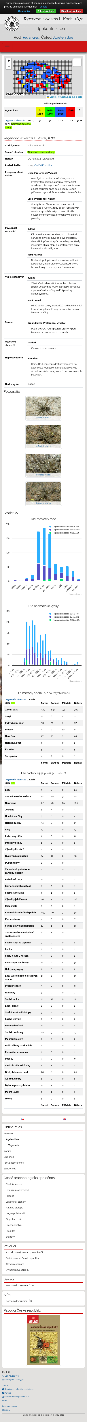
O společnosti (13, 1219)
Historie (10, 1196)
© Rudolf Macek (43, 417)
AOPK (4, 1400)
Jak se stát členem (16, 1201)
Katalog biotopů (14, 1207)
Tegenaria (14, 1145)
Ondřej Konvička (43, 165)
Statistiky (6, 1410)
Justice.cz (6, 1385)
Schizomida (10, 1168)
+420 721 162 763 (11, 1376)
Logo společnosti (15, 1213)
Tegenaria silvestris (15, 699)
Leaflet (51, 97)
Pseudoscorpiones (14, 1162)
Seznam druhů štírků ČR (19, 1301)
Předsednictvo (14, 1225)
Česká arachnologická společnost (18, 1389)
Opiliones (9, 1157)
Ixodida (8, 1151)
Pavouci (7, 1393)
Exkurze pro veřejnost (17, 1190)
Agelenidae (63, 37)
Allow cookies (46, 11)
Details (43, 6)
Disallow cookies (71, 11)
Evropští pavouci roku (17, 1270)
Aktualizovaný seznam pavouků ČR (25, 1252)
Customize (24, 11)
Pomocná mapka (9, 1406)
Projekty (10, 1231)
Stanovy (10, 1236)
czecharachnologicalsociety (16, 1396)
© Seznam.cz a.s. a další (70, 97)
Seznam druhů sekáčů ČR (20, 1285)
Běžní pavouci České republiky (22, 1258)
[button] (48, 67)
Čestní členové (14, 1184)
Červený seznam (15, 1264)
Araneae (8, 1133)
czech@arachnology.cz (14, 1379)
